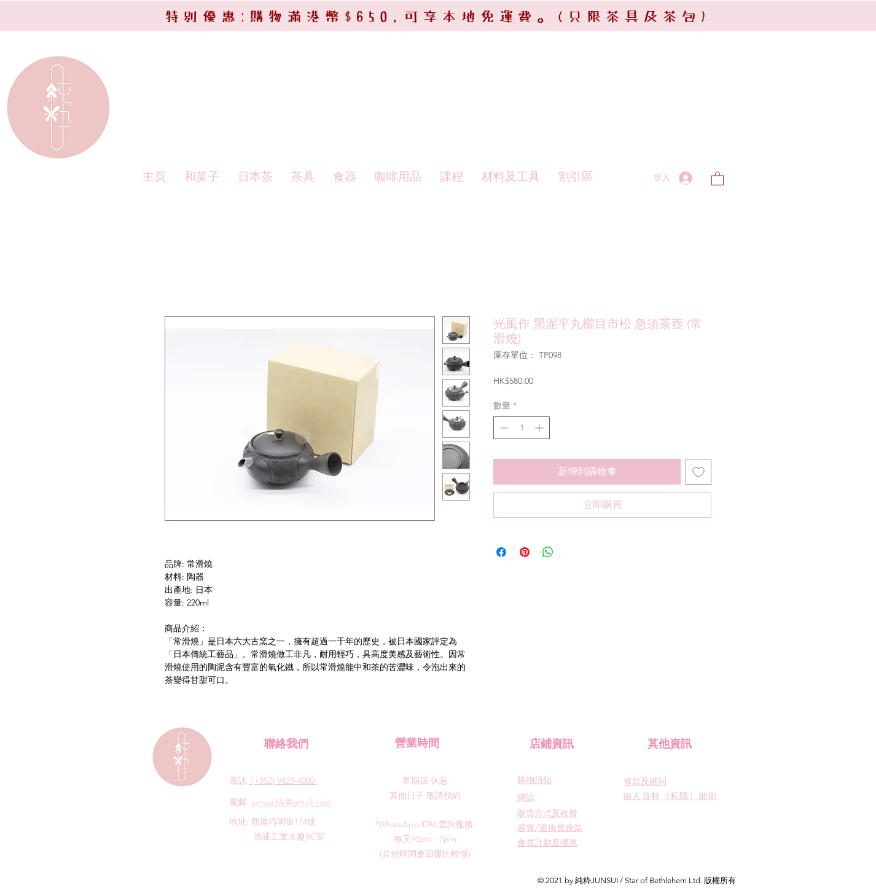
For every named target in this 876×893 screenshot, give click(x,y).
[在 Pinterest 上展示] (524, 552)
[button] (717, 178)
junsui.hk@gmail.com (291, 802)
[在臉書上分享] (501, 552)
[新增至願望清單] (698, 472)
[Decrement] (502, 428)
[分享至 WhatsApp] (548, 552)
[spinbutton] (521, 428)
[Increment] (540, 428)
